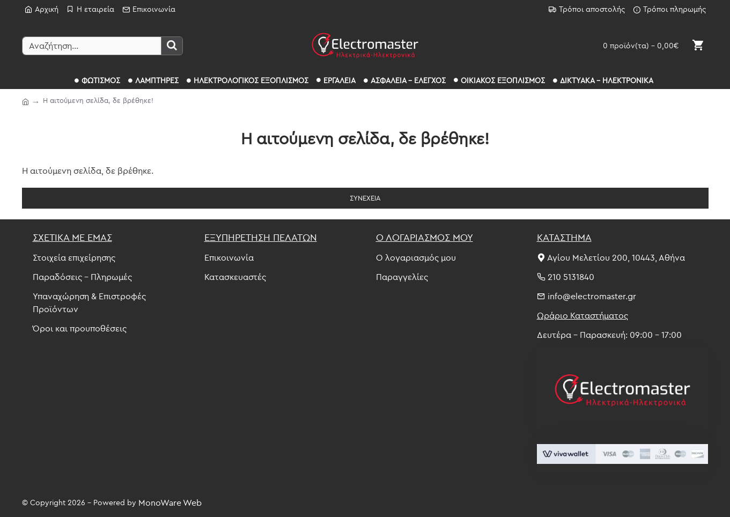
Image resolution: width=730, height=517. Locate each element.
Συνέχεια (365, 198)
